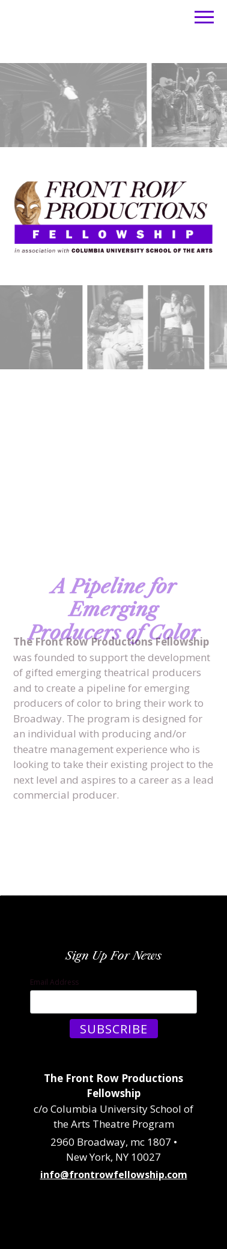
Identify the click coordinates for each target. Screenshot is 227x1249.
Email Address (54, 982)
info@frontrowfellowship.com (113, 1174)
